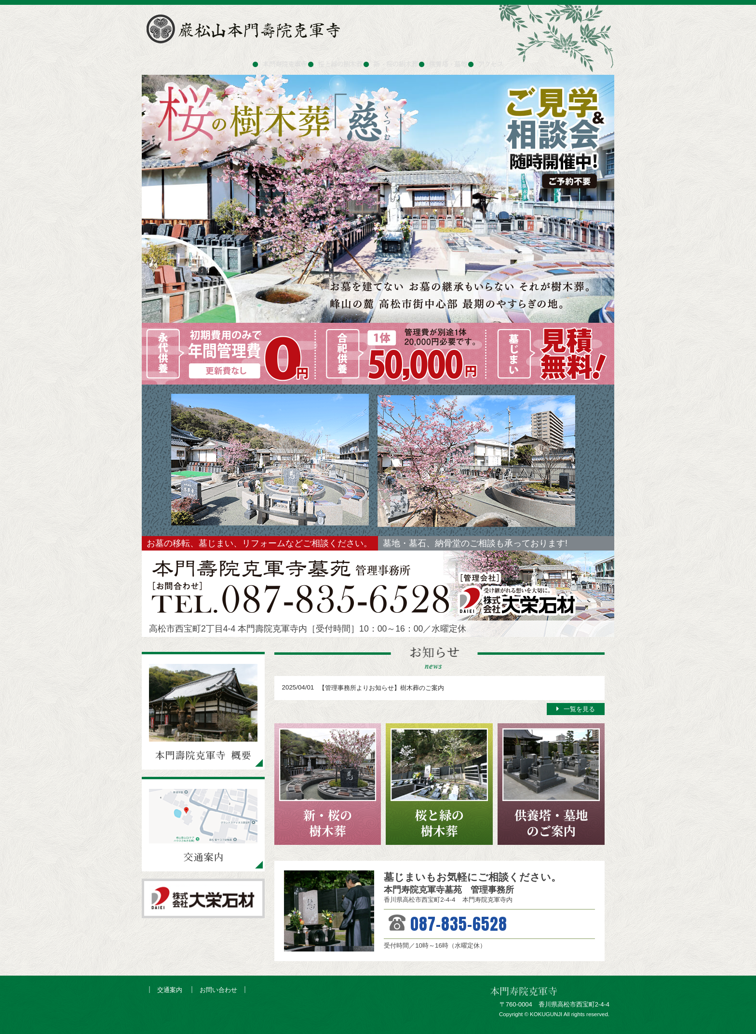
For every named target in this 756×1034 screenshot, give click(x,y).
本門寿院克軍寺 (256, 60)
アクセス (520, 60)
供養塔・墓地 (464, 60)
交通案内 (169, 989)
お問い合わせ (218, 989)
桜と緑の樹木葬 (327, 60)
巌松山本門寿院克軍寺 (246, 28)
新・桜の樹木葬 (397, 60)
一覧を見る (579, 709)
